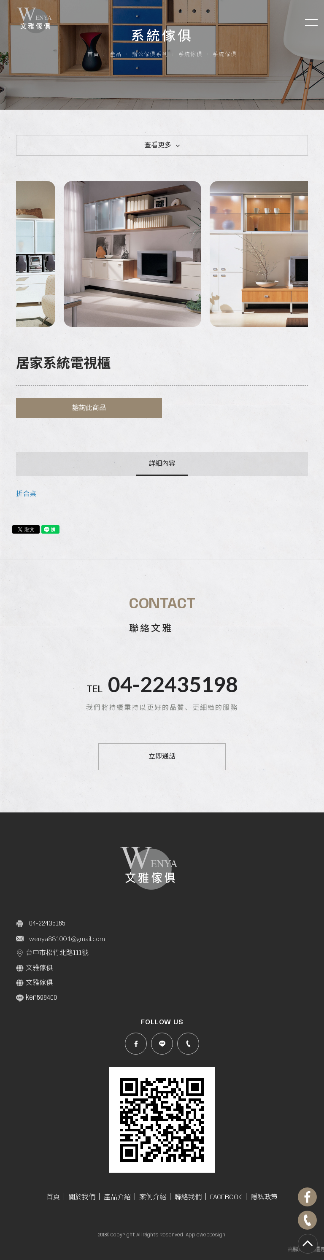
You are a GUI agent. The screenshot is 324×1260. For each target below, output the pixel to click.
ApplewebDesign (205, 1235)
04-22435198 (173, 684)
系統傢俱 (190, 54)
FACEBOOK (226, 1197)
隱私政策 (264, 1197)
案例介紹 (152, 1197)
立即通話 (162, 756)
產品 (116, 54)
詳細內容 (162, 463)
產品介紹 (117, 1197)
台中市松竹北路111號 (52, 953)
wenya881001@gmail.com (67, 938)
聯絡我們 (188, 1197)
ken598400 (36, 998)
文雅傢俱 (34, 968)
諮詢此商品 (89, 408)
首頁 (93, 54)
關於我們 (81, 1197)
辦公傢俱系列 (150, 54)
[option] (89, 254)
